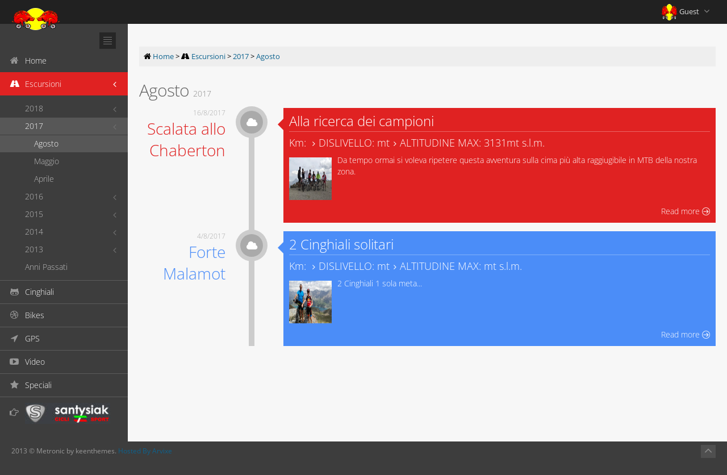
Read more (685, 211)
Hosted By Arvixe (145, 451)
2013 (34, 249)
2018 (34, 108)
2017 (34, 125)
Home (163, 56)
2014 (34, 231)
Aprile (44, 178)
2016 (34, 196)
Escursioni (208, 56)
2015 (34, 214)
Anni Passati (46, 266)
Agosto (46, 143)
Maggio (46, 161)
